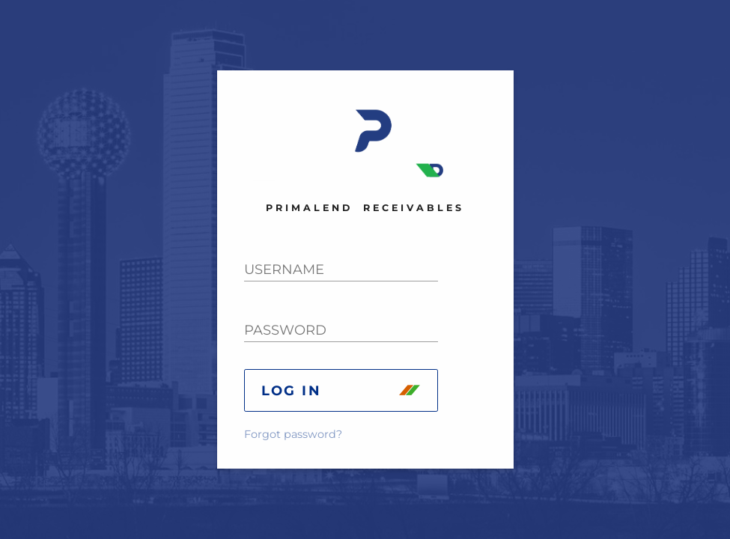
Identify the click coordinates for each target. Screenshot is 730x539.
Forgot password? (293, 434)
